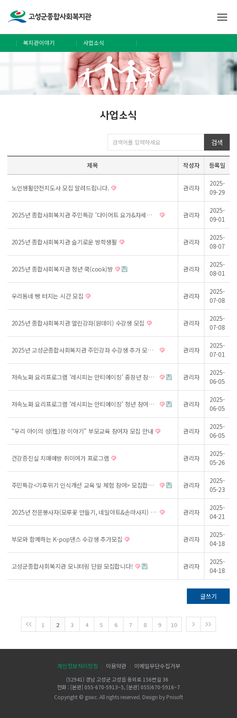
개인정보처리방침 (77, 666)
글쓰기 (208, 596)
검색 (217, 142)
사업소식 (93, 43)
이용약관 (116, 666)
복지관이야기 (39, 43)
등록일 (217, 165)
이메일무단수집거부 (157, 666)
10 (174, 625)
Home (8, 43)
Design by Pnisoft (162, 696)
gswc (91, 696)
